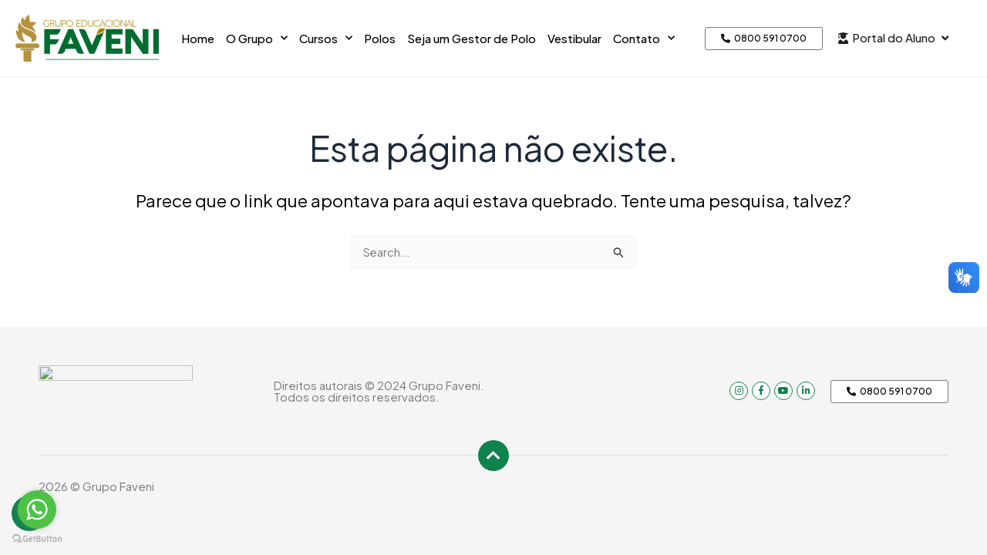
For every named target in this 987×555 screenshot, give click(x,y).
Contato (644, 38)
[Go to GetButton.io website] (37, 539)
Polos (380, 38)
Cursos (325, 38)
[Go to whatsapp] (37, 509)
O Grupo (257, 38)
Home (197, 38)
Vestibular (574, 38)
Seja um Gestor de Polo (471, 38)
